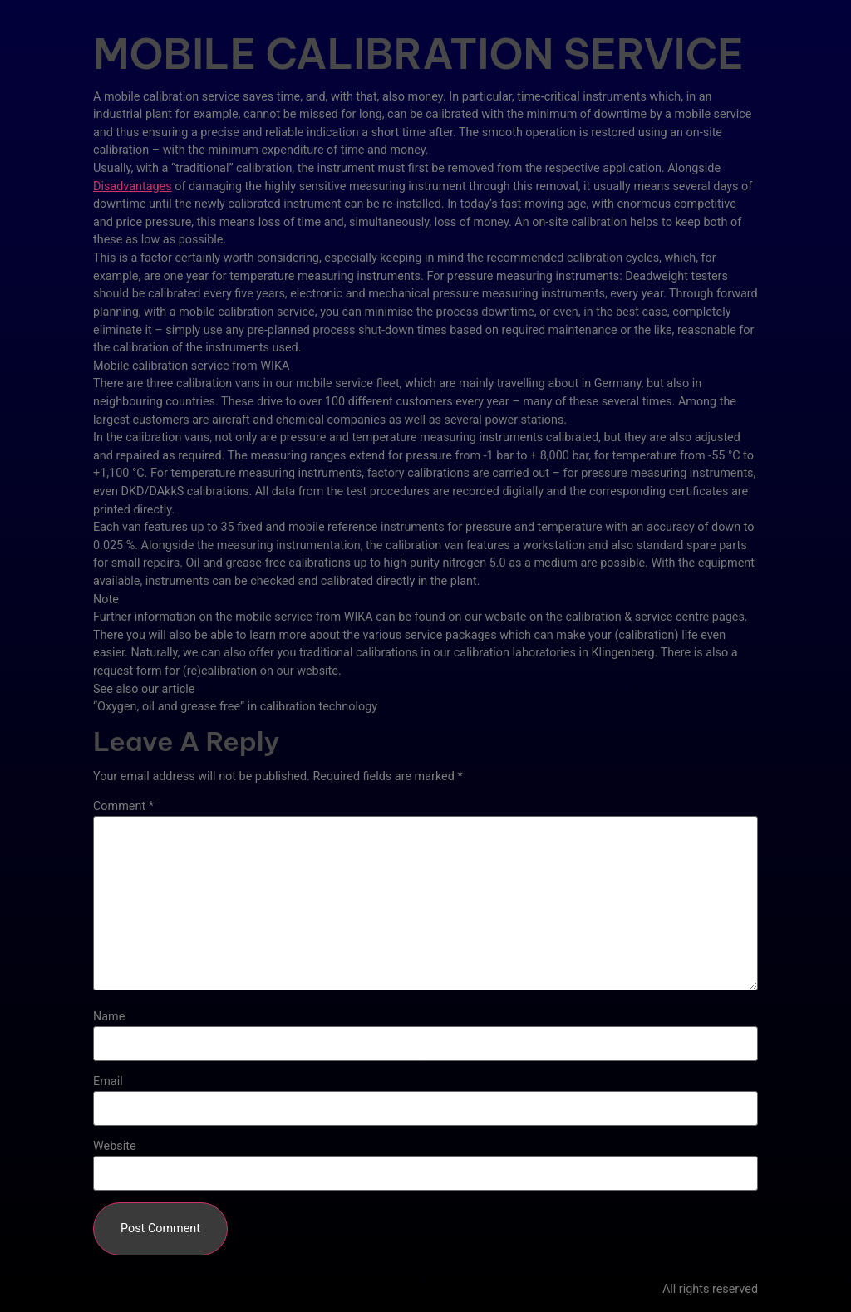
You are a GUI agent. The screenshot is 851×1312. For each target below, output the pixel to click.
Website (114, 1146)
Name (109, 1017)
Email (108, 1082)
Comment (123, 807)
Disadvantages (132, 186)
